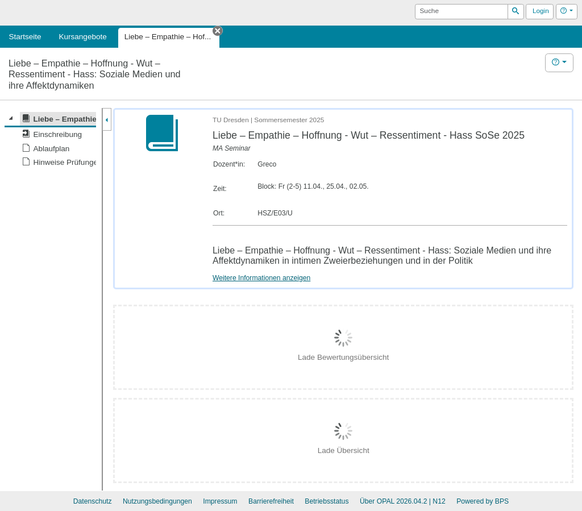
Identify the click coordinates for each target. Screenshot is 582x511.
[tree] (50, 140)
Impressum (220, 501)
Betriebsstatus (326, 501)
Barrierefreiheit (271, 501)
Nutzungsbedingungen (157, 501)
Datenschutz (92, 501)
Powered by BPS (482, 501)
